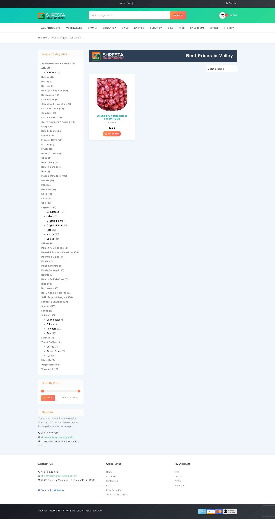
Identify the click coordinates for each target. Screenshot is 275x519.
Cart (176, 471)
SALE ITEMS (197, 27)
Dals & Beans (49, 130)
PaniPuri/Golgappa (52, 247)
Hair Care (46, 162)
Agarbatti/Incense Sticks (56, 63)
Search (178, 15)
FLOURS (155, 27)
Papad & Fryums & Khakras (57, 252)
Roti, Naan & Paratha (53, 292)
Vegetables (48, 364)
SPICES (214, 27)
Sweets (45, 337)
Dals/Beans (53, 211)
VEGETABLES (74, 27)
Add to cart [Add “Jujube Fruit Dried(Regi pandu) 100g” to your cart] (112, 133)
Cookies (46, 112)
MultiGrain (52, 72)
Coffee (50, 346)
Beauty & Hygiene (52, 90)
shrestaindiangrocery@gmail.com (59, 437)
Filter (48, 398)
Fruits (44, 148)
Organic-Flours (55, 220)
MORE (228, 27)
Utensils (46, 360)
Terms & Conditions (116, 494)
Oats (44, 198)
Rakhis (45, 274)
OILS (170, 27)
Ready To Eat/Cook (52, 279)
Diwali (44, 135)
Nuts (44, 193)
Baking (45, 77)
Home (109, 471)
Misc (44, 184)
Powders (51, 328)
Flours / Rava (49, 139)
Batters (45, 85)
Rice (49, 229)
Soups (44, 310)
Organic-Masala (55, 225)
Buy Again (179, 485)
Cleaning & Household (54, 103)
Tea (48, 355)
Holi (43, 171)
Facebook (45, 490)
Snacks (45, 306)
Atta (44, 68)
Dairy (44, 126)
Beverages (47, 94)
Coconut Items (49, 108)
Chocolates (47, 99)
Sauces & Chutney (52, 301)
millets (50, 216)
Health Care (48, 166)
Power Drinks (54, 351)
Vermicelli (47, 369)
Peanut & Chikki (50, 256)
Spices (50, 238)
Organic (46, 207)
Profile (178, 480)
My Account (231, 3)
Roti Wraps (47, 288)
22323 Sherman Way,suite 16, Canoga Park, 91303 (66, 480)
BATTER (139, 27)
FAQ (108, 485)
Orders (178, 476)
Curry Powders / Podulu (55, 121)
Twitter (59, 490)
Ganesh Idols (49, 153)
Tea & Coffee (49, 342)
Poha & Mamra (49, 265)
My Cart (228, 15)
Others (45, 243)
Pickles (45, 261)
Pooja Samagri (50, 270)
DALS (125, 27)
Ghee (44, 157)
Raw (49, 333)
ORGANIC (108, 27)
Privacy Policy (113, 489)
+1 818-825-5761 (48, 433)
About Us (111, 476)
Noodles (46, 189)
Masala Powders (51, 175)
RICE (181, 27)
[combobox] (221, 68)
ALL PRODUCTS (50, 27)
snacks (50, 234)
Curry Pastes (49, 117)
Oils (43, 202)
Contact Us (112, 480)
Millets (45, 180)
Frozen (45, 144)
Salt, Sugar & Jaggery (54, 297)
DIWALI (92, 27)
